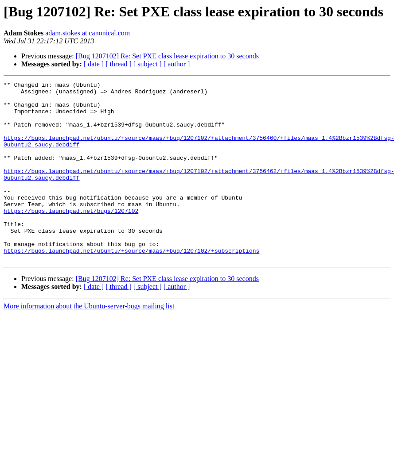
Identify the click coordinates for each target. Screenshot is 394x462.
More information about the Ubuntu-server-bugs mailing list (89, 342)
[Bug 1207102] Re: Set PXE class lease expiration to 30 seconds (167, 56)
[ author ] (177, 64)
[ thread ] (118, 64)
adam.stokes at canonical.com (87, 33)
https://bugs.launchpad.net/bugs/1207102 (71, 237)
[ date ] (94, 64)
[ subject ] (147, 64)
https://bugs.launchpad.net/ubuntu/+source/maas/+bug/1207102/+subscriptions (131, 285)
